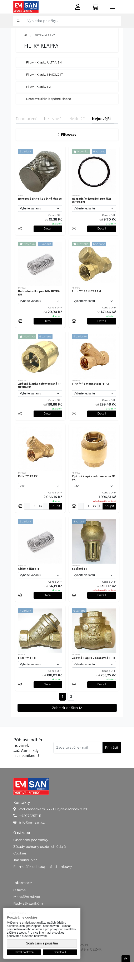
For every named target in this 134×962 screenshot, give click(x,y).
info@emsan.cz (32, 822)
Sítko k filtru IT (28, 568)
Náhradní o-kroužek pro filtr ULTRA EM (91, 200)
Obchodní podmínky (30, 840)
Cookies (20, 853)
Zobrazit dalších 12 (67, 708)
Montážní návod (26, 897)
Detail (48, 228)
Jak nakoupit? (25, 860)
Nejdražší (77, 118)
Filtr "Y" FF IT (27, 658)
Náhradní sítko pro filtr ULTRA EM (39, 292)
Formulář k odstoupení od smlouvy (42, 867)
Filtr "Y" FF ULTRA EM (86, 291)
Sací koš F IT (80, 568)
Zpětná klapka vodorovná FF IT (93, 658)
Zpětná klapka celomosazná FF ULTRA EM (39, 385)
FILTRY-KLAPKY (45, 35)
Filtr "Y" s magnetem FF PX (90, 383)
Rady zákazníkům (28, 903)
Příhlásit (111, 747)
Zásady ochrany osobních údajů (39, 847)
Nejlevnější (53, 118)
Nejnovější (101, 118)
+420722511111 (30, 816)
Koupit (55, 506)
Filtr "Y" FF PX (28, 476)
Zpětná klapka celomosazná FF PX (93, 477)
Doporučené (26, 118)
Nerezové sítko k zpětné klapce (40, 198)
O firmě (19, 890)
